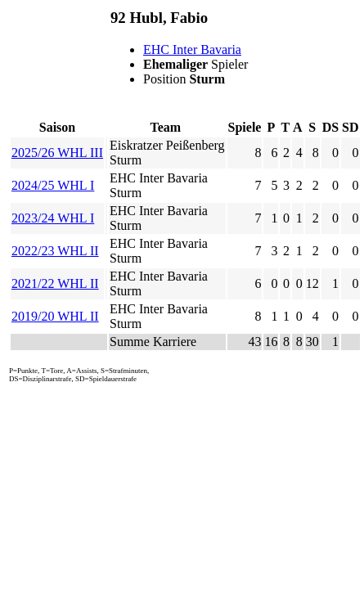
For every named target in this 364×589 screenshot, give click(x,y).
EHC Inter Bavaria (192, 49)
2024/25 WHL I (52, 185)
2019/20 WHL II (55, 316)
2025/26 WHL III (57, 153)
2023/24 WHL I (52, 218)
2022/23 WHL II (55, 251)
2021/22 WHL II (55, 283)
